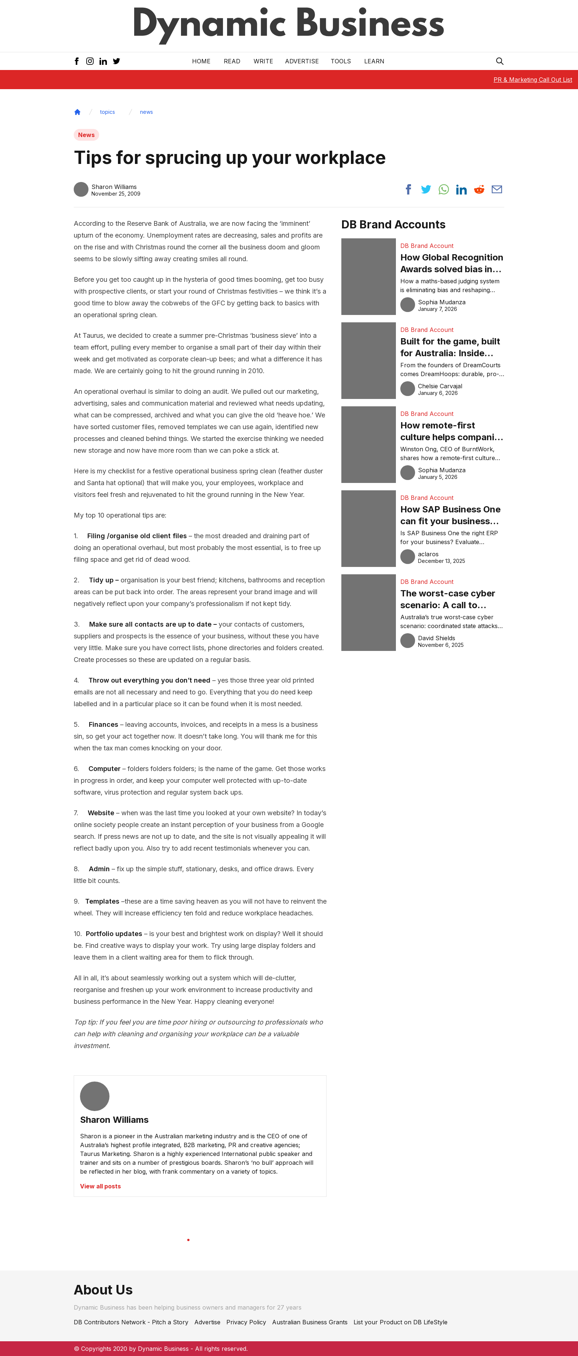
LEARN (374, 61)
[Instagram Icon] (90, 61)
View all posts (100, 1186)
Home (201, 61)
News (86, 135)
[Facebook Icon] (77, 61)
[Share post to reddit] (479, 189)
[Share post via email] (497, 189)
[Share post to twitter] (426, 189)
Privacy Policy (246, 1322)
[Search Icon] (499, 61)
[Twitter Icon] (116, 61)
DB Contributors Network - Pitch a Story (131, 1322)
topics (107, 112)
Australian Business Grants (310, 1322)
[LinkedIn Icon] (103, 61)
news (146, 112)
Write (263, 61)
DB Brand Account (426, 245)
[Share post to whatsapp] (443, 189)
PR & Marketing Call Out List (533, 79)
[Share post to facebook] (408, 189)
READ (232, 61)
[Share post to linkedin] (461, 189)
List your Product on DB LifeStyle (401, 1322)
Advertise (302, 61)
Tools (341, 61)
